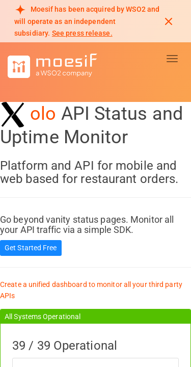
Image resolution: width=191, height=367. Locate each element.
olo (43, 113)
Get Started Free (31, 248)
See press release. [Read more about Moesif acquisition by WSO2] (82, 33)
